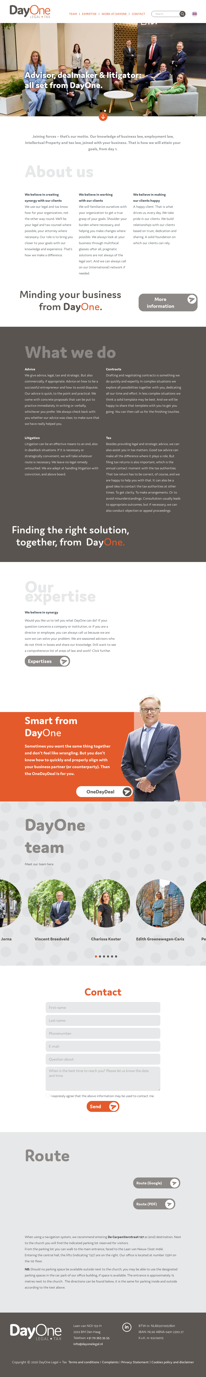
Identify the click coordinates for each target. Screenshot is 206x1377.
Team (73, 14)
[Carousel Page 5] (112, 956)
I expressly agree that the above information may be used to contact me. (102, 1095)
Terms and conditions (83, 1362)
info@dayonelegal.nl (88, 1343)
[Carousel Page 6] (116, 956)
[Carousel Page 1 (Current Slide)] (96, 956)
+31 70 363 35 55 (98, 1337)
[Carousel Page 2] (100, 956)
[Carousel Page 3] (104, 956)
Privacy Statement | (136, 1362)
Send (95, 1106)
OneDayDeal (103, 791)
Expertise (89, 14)
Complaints (110, 1362)
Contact (138, 14)
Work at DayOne (114, 14)
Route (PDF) (146, 1203)
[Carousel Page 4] (108, 956)
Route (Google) (149, 1182)
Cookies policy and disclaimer (172, 1362)
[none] (182, 14)
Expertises (40, 661)
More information (160, 303)
